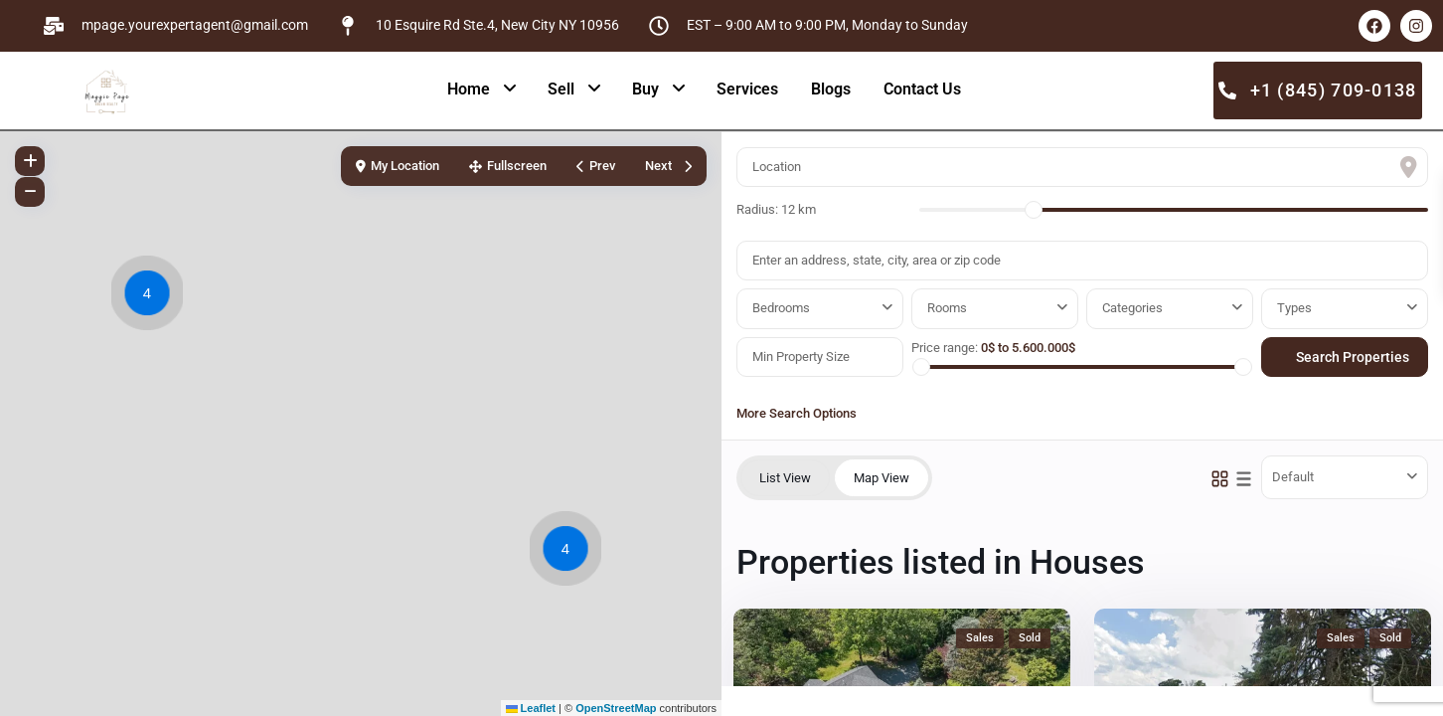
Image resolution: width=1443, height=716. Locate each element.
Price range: (944, 347)
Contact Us (922, 89)
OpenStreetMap (615, 708)
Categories (1132, 307)
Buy (645, 89)
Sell (561, 89)
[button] (152, 296)
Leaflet (531, 708)
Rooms (947, 307)
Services (747, 89)
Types (1294, 307)
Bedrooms (781, 307)
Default (1293, 476)
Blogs (831, 89)
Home (468, 89)
